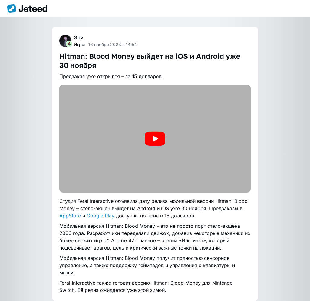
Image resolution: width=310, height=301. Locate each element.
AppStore (70, 216)
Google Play (100, 216)
